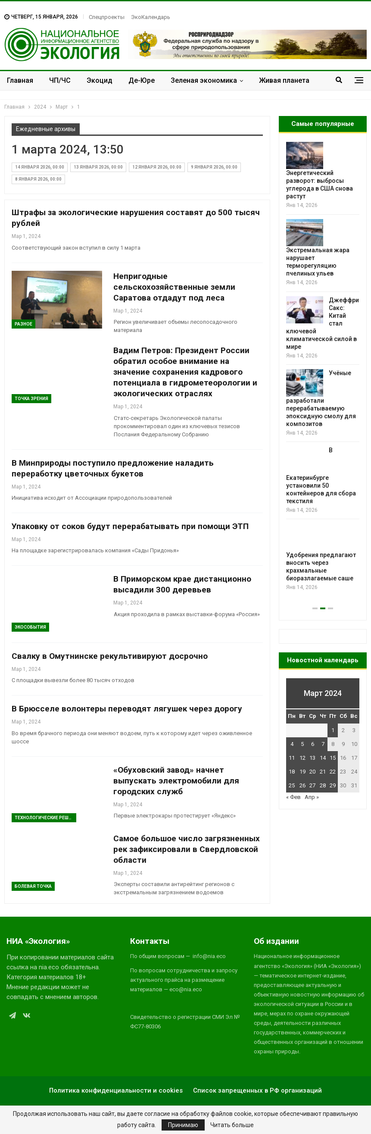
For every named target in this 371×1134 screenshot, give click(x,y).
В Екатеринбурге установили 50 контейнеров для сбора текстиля (321, 475)
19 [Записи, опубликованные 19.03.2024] (302, 771)
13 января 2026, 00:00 (98, 167)
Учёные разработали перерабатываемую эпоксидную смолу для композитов (321, 398)
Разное (23, 324)
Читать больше (232, 1125)
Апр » (312, 797)
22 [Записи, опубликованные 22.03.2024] (333, 771)
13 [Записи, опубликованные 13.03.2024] (312, 758)
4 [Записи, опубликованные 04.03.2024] (291, 744)
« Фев (293, 797)
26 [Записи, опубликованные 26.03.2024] (302, 785)
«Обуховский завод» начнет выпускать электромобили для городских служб (176, 780)
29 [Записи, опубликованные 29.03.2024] (333, 785)
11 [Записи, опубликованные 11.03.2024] (292, 758)
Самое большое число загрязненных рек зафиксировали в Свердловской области (186, 849)
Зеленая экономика (204, 80)
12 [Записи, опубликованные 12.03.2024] (302, 758)
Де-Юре (141, 80)
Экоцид (99, 80)
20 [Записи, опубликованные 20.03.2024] (312, 771)
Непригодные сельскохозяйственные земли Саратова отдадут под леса (174, 287)
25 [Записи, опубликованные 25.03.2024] (292, 785)
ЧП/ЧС (60, 80)
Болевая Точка (33, 886)
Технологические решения (45, 817)
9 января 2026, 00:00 (214, 167)
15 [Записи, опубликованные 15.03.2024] (333, 758)
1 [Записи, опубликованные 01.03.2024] (332, 730)
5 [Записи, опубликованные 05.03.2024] (302, 744)
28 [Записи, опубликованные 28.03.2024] (323, 785)
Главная (20, 80)
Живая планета (284, 80)
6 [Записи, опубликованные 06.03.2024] (312, 744)
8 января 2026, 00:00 (38, 179)
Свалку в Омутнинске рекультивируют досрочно (110, 656)
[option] (322, 367)
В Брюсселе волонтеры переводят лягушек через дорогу (127, 709)
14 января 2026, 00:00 (39, 167)
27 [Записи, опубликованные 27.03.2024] (312, 785)
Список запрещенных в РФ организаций (257, 1090)
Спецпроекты (107, 17)
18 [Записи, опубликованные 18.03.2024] (292, 771)
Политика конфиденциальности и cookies (116, 1090)
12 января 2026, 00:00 (156, 167)
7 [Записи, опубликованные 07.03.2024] (322, 744)
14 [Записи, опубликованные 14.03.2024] (323, 758)
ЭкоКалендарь (150, 17)
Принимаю (183, 1124)
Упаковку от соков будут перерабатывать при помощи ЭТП (130, 526)
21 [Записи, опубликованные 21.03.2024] (323, 771)
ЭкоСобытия (30, 627)
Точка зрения (31, 398)
